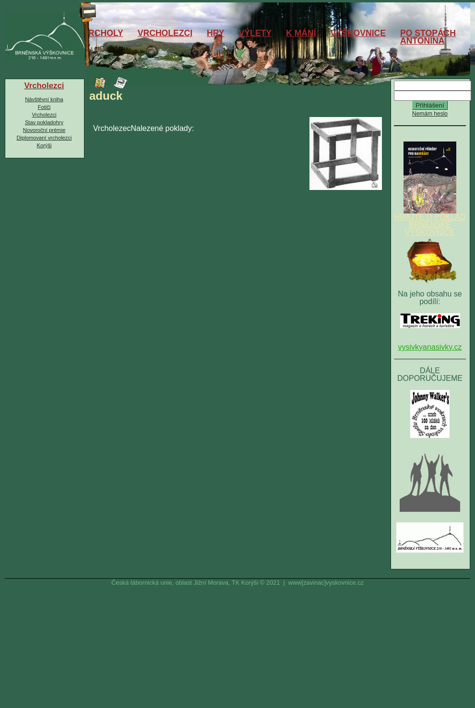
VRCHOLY (103, 33)
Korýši (43, 145)
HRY (216, 33)
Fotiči (44, 107)
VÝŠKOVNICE (358, 33)
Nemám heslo (430, 113)
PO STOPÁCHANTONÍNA (428, 37)
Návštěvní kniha (44, 99)
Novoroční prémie (44, 130)
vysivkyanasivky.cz (430, 347)
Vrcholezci (44, 115)
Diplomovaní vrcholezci (43, 138)
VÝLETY (255, 33)
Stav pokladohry (44, 122)
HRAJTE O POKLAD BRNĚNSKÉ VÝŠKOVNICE (429, 221)
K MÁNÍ (301, 33)
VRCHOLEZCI (165, 33)
